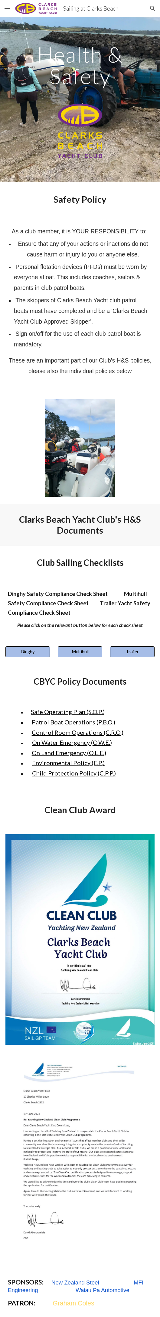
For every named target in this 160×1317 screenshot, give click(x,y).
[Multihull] (80, 652)
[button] (7, 8)
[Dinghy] (28, 652)
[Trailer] (132, 652)
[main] (80, 65)
